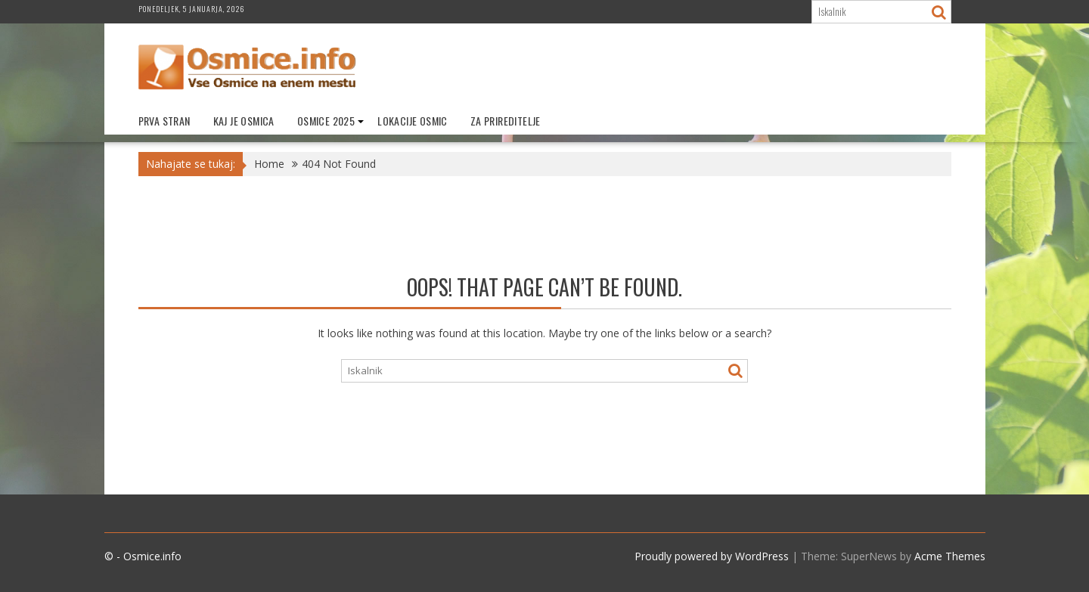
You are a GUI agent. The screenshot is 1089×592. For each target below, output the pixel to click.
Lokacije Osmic (412, 121)
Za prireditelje (505, 121)
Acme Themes (949, 556)
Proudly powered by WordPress (711, 556)
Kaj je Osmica (244, 121)
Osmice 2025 (326, 121)
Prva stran (164, 121)
